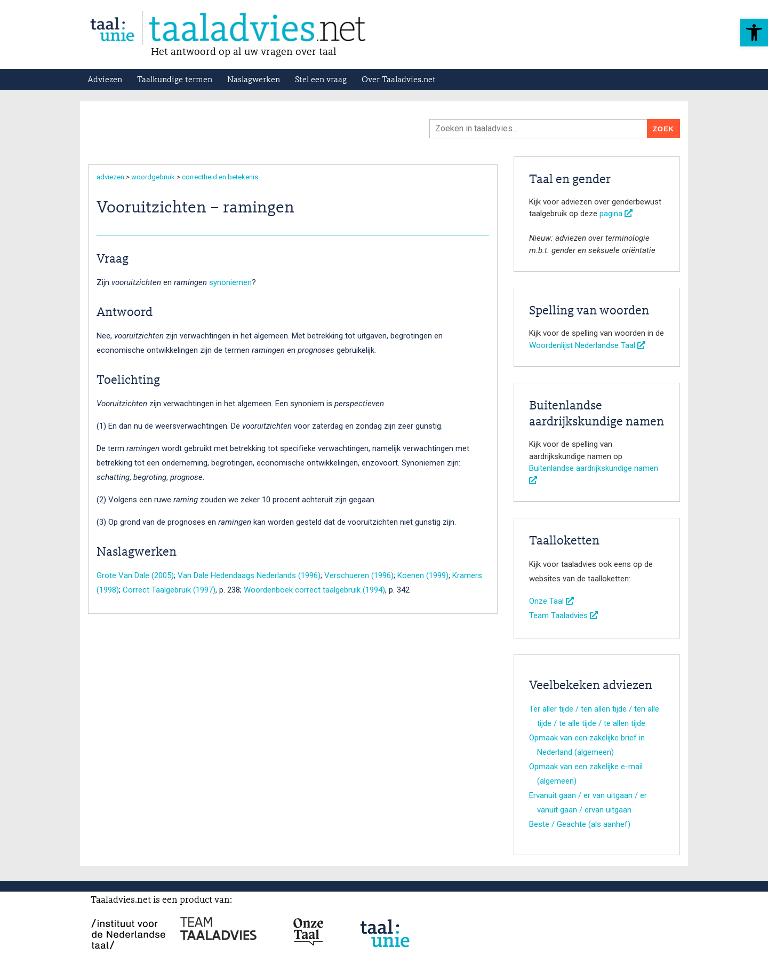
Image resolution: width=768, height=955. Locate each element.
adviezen (110, 177)
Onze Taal (551, 601)
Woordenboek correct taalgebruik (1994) (314, 590)
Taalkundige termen (174, 80)
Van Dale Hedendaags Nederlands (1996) (249, 575)
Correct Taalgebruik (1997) (169, 590)
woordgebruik (153, 177)
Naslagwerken (253, 80)
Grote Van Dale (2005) (135, 575)
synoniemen (230, 282)
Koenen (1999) (423, 575)
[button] (754, 32)
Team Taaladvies (563, 615)
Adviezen (104, 80)
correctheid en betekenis (220, 177)
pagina (616, 213)
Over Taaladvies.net (399, 80)
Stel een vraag (321, 80)
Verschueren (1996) (359, 575)
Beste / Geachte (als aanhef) (579, 824)
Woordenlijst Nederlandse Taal (587, 345)
